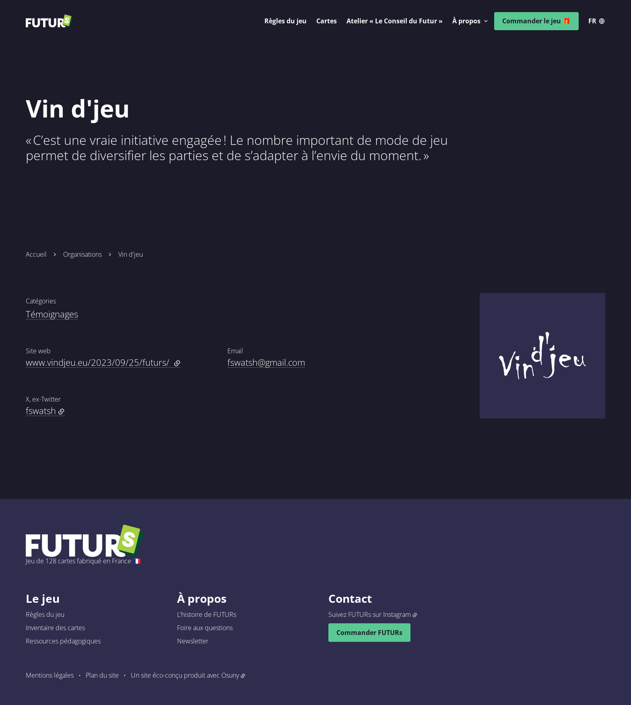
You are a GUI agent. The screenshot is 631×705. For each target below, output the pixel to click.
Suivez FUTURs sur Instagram (369, 614)
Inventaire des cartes (55, 627)
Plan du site (102, 675)
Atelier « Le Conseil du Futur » (394, 20)
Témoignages (52, 314)
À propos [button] (466, 20)
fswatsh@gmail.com (266, 362)
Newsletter (192, 641)
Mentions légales (50, 675)
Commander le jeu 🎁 (536, 20)
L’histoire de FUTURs (206, 614)
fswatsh (41, 410)
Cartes (326, 20)
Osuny (230, 675)
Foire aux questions (205, 627)
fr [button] (592, 20)
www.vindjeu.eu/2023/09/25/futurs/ (103, 362)
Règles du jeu (285, 20)
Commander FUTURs (369, 632)
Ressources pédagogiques (63, 641)
